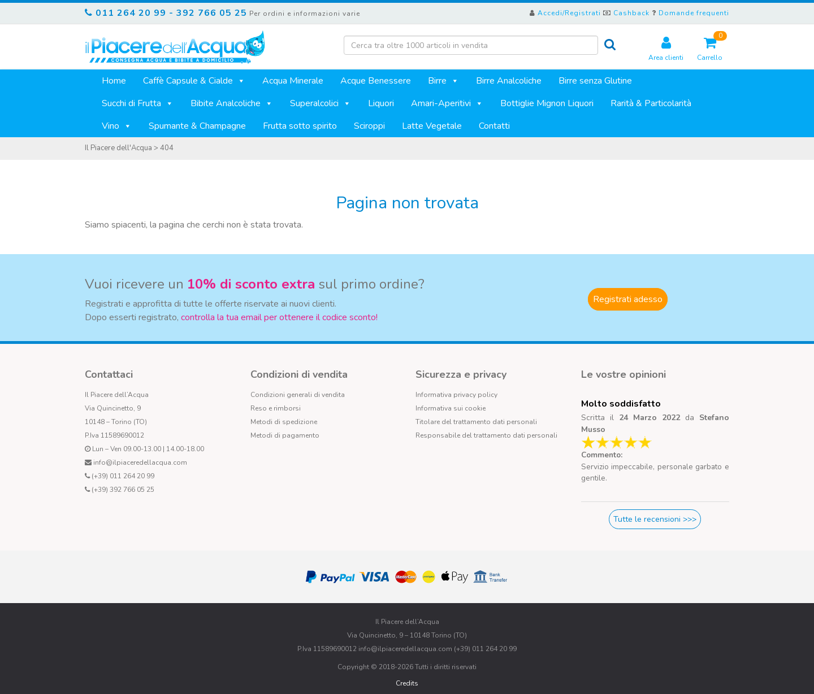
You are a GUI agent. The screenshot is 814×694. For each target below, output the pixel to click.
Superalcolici (320, 103)
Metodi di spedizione (283, 421)
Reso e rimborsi (275, 408)
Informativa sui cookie (450, 408)
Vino (117, 126)
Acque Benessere (375, 81)
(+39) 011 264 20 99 (123, 476)
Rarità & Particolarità (650, 103)
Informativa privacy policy (456, 394)
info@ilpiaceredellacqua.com (140, 462)
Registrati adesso (628, 299)
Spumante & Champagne (197, 126)
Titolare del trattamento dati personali (476, 421)
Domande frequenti (694, 13)
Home (114, 81)
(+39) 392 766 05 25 (123, 489)
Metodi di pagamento (284, 435)
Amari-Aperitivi (447, 103)
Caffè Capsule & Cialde (194, 81)
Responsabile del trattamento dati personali (486, 435)
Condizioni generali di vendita (297, 394)
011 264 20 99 (131, 13)
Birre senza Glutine (595, 81)
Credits (407, 683)
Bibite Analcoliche (231, 103)
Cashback (631, 13)
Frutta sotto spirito (300, 126)
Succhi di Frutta (138, 103)
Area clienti (665, 49)
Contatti (494, 126)
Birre (443, 81)
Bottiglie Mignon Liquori (547, 103)
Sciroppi (369, 126)
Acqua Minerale (292, 81)
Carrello (709, 49)
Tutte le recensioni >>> (654, 519)
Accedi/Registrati (569, 13)
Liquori (381, 103)
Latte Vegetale (432, 126)
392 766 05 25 (211, 13)
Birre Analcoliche (509, 81)
